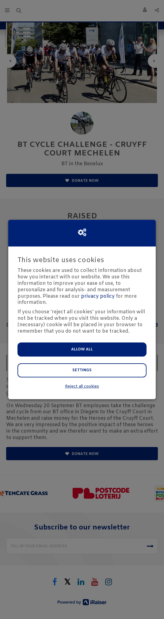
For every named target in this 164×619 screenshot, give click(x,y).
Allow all (82, 349)
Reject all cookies (82, 386)
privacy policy (98, 296)
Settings (82, 370)
